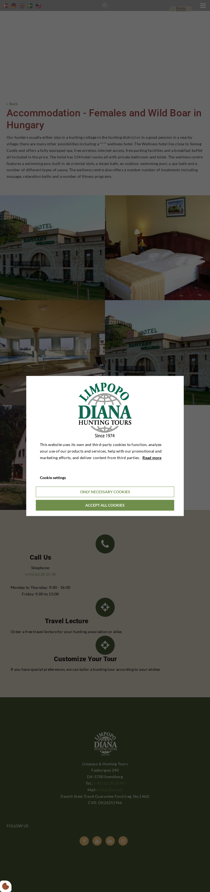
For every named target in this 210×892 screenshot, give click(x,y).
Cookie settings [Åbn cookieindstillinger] (53, 477)
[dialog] (105, 446)
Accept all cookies (105, 505)
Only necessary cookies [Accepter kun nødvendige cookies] (105, 492)
